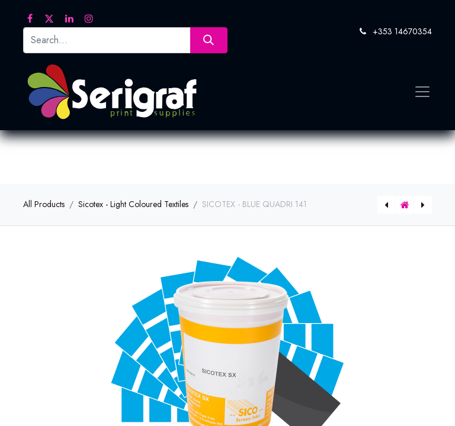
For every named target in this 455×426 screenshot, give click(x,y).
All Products (44, 204)
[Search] (209, 40)
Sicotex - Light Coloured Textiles (133, 204)
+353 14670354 (402, 31)
